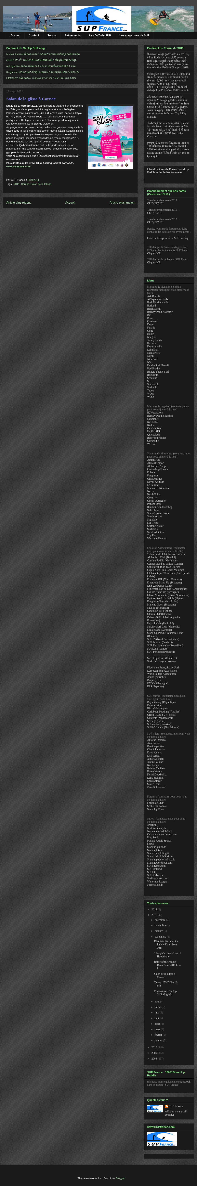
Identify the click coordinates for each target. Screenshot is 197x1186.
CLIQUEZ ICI (155, 203)
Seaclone (152, 378)
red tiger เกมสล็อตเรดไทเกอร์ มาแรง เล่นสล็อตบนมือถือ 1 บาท (41, 66)
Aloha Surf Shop (156, 466)
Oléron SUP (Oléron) (159, 614)
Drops (150, 324)
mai (157, 1018)
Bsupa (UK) (154, 680)
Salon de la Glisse (41, 184)
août (157, 1001)
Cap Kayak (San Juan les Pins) (164, 566)
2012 (154, 909)
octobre (159, 930)
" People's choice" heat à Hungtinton (167, 955)
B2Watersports (155, 412)
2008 (154, 1058)
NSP (149, 362)
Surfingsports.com (157, 878)
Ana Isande (153, 743)
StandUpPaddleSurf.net (160, 856)
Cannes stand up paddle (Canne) (165, 563)
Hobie (150, 333)
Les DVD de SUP (100, 35)
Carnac (25, 184)
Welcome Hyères (156, 538)
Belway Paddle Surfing (160, 311)
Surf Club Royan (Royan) (161, 661)
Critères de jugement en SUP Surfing (167, 238)
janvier (159, 1040)
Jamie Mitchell (155, 758)
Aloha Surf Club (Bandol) (161, 557)
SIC (149, 381)
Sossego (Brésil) (156, 721)
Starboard (152, 384)
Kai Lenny (153, 765)
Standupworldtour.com (159, 862)
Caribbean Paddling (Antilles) (163, 711)
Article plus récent (18, 202)
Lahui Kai (152, 349)
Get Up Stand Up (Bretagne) (163, 592)
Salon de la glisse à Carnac (31, 98)
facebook (185, 1081)
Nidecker (152, 359)
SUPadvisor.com (156, 865)
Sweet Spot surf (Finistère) (162, 658)
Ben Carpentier (155, 746)
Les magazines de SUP (134, 35)
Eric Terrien (153, 755)
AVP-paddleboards (157, 299)
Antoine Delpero (156, 739)
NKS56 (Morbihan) (158, 607)
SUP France (176, 1106)
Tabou (150, 390)
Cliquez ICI (153, 253)
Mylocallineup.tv (156, 828)
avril (157, 1023)
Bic (149, 315)
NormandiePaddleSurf (159, 831)
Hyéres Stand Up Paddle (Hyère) (165, 598)
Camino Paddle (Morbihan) (162, 560)
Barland (151, 305)
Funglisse (152, 475)
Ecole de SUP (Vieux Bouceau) (164, 579)
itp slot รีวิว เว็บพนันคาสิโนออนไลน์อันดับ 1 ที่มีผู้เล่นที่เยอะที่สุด (41, 60)
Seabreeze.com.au (157, 806)
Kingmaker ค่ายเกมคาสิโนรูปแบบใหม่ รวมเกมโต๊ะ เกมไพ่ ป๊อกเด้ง (42, 72)
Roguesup (152, 374)
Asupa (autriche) (156, 677)
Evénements (73, 35)
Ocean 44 (152, 497)
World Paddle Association (161, 673)
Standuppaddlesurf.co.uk (161, 859)
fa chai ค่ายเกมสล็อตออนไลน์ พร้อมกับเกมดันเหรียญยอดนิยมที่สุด (43, 54)
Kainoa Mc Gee (156, 768)
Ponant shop (154, 503)
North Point (153, 494)
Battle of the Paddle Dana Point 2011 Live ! (167, 965)
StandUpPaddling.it (158, 853)
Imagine (151, 337)
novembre (160, 925)
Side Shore (153, 510)
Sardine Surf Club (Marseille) (163, 626)
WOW (150, 393)
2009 (154, 1052)
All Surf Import (155, 462)
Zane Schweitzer (156, 787)
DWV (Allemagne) (157, 683)
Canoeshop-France (157, 469)
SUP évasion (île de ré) (160, 642)
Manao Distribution (158, 488)
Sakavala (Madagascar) (160, 717)
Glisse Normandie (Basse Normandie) (168, 595)
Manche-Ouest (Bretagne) (161, 604)
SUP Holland (154, 869)
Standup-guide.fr (156, 846)
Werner (151, 444)
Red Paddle (153, 368)
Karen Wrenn (154, 771)
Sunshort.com (154, 516)
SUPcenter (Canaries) (159, 724)
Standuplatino (155, 850)
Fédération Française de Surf (163, 667)
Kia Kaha (152, 422)
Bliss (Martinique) (157, 708)
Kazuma (151, 343)
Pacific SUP (154, 431)
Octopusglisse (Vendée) (160, 610)
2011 (17, 184)
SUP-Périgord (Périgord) (161, 651)
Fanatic (151, 327)
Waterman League (157, 881)
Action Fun (153, 459)
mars (158, 1029)
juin (157, 1012)
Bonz (150, 318)
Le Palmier (153, 485)
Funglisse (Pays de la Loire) (162, 601)
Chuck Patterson (156, 749)
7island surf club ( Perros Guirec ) (166, 554)
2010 (154, 1047)
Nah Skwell (153, 352)
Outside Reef (154, 428)
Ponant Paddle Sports (159, 840)
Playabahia (153, 837)
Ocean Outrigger (156, 500)
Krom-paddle (154, 346)
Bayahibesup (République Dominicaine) (161, 704)
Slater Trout (153, 784)
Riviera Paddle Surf (158, 371)
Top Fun (151, 535)
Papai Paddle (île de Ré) (160, 623)
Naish (150, 355)
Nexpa (150, 491)
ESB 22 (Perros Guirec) (160, 585)
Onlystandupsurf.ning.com (162, 834)
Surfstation (153, 529)
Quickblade (153, 434)
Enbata (151, 472)
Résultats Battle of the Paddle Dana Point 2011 (166, 944)
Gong (150, 330)
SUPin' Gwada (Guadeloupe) (163, 727)
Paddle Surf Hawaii (158, 365)
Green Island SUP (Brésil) (161, 714)
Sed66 (150, 843)
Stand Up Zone (155, 809)
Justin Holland (155, 762)
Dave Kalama (154, 752)
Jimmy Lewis (154, 340)
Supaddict (152, 519)
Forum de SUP (155, 802)
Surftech (151, 387)
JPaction (151, 824)
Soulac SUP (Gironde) (159, 629)
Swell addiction (155, 532)
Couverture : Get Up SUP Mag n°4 (165, 993)
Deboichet (153, 418)
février (159, 1034)
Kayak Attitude (155, 481)
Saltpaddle (153, 440)
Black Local (154, 308)
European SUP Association (162, 670)
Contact (34, 35)
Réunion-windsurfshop (159, 507)
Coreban (151, 321)
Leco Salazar (154, 780)
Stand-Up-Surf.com (158, 513)
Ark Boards (153, 296)
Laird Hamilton (155, 777)
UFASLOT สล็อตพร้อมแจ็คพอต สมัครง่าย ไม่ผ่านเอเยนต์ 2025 (41, 78)
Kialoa (150, 425)
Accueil (15, 35)
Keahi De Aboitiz (156, 774)
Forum (51, 35)
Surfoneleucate (155, 525)
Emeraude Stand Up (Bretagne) (164, 582)
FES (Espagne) (155, 686)
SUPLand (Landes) (157, 648)
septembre (161, 936)
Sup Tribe (152, 522)
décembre (160, 919)
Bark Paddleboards (157, 302)
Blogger (120, 1178)
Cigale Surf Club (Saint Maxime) (165, 570)
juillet (158, 1007)
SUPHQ (151, 872)
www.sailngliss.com (18, 166)
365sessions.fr (155, 884)
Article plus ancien (122, 202)
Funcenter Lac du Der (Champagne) (167, 588)
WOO (150, 396)
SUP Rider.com (155, 875)
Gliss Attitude (154, 478)
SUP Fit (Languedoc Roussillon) (165, 645)
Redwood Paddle (156, 437)
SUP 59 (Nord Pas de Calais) (163, 639)
